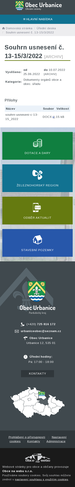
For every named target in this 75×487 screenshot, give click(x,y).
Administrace (55, 441)
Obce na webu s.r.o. (17, 471)
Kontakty (37, 373)
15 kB (60, 116)
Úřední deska (46, 28)
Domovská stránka (17, 28)
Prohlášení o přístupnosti (26, 437)
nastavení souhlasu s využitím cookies (41, 479)
